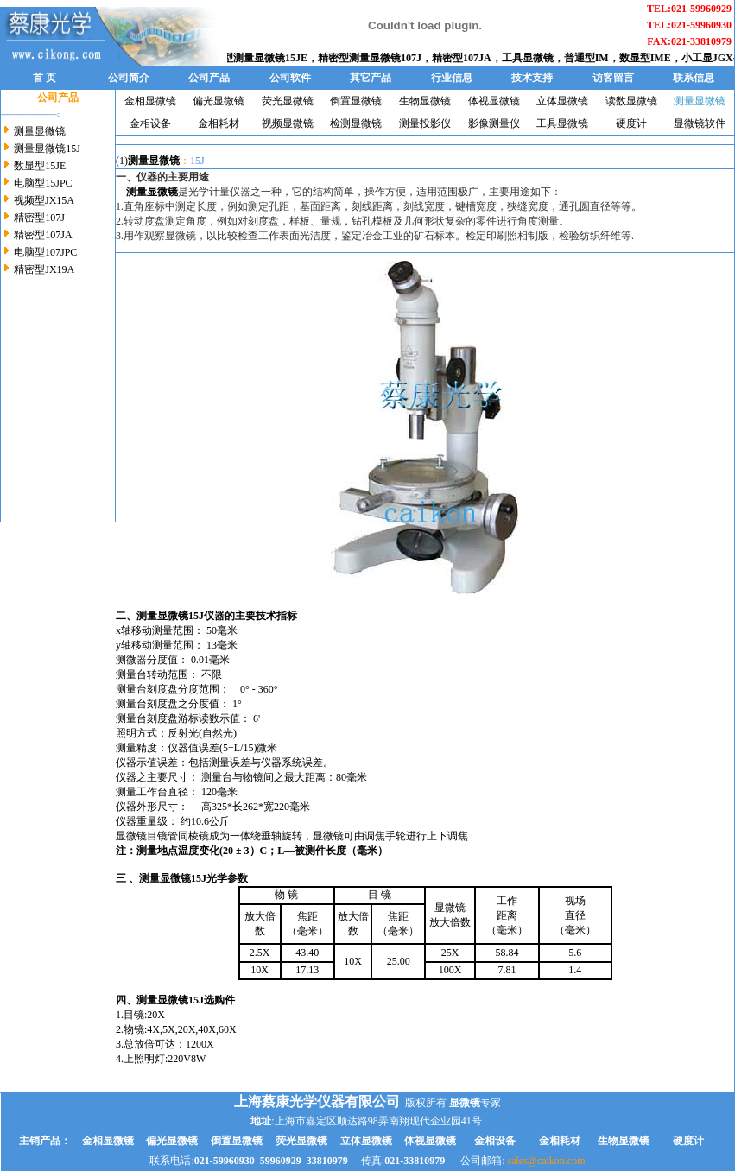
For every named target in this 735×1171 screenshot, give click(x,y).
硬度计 (631, 123)
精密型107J (39, 218)
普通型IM (593, 58)
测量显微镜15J (47, 148)
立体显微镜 (562, 101)
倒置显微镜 (356, 101)
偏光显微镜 (218, 101)
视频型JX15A (44, 200)
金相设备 (150, 123)
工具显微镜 (535, 58)
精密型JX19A (44, 269)
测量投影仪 (425, 123)
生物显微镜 (425, 101)
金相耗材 (218, 123)
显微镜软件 (699, 123)
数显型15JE (40, 166)
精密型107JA (468, 58)
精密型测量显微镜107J (376, 58)
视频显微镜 (288, 123)
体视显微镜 (494, 101)
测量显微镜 (40, 131)
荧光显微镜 (288, 101)
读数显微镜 (631, 101)
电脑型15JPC (43, 183)
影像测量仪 (494, 123)
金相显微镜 (150, 101)
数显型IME (652, 58)
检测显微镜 (356, 123)
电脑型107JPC (45, 252)
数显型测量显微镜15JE (261, 58)
